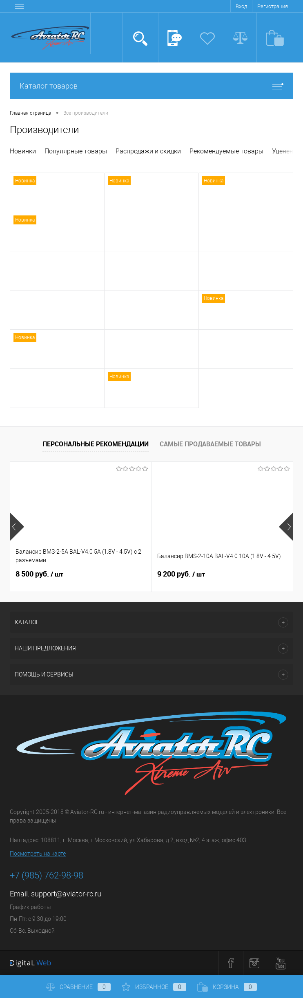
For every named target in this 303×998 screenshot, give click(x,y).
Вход (241, 6)
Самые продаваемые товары (210, 443)
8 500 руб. (39, 574)
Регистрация (272, 6)
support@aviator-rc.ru (66, 893)
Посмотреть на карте (38, 853)
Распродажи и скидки (148, 151)
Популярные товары (76, 151)
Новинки (23, 151)
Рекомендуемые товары (226, 151)
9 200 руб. (181, 574)
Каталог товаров (151, 86)
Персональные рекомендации (95, 443)
